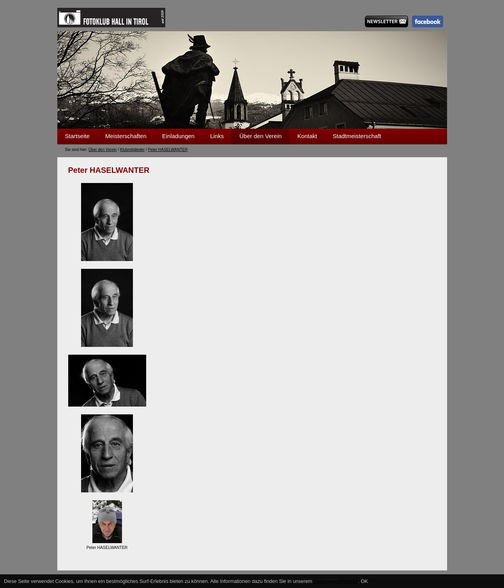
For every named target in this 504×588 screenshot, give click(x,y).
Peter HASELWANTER (167, 149)
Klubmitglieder (132, 149)
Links (217, 136)
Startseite (77, 136)
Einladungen (178, 136)
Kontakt (307, 136)
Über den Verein (260, 136)
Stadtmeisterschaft (357, 136)
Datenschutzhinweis (336, 581)
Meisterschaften (126, 136)
